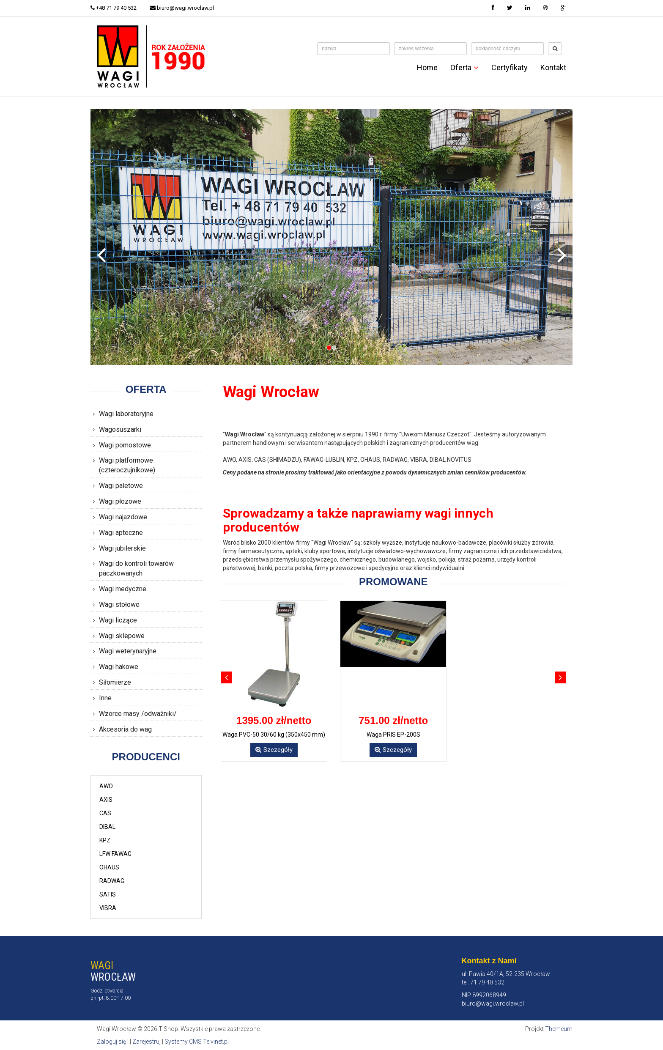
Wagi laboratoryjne (126, 414)
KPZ (104, 840)
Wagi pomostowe (125, 445)
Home (427, 67)
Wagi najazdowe (123, 517)
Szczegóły (274, 750)
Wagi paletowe (121, 486)
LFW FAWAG (115, 853)
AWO (106, 786)
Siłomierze (115, 682)
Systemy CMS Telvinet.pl (196, 1041)
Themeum (559, 1028)
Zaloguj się (111, 1041)
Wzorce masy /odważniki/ (138, 714)
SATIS (107, 894)
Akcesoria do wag (125, 729)
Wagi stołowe (119, 604)
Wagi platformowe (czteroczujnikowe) (127, 465)
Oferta (464, 67)
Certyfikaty (509, 67)
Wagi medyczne (122, 589)
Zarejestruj (146, 1041)
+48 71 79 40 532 (113, 8)
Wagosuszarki (120, 429)
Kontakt (553, 67)
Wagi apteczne (121, 533)
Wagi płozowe (120, 501)
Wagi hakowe (118, 667)
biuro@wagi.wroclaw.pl (182, 8)
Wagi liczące (118, 620)
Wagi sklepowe (122, 636)
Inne (105, 698)
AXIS (105, 799)
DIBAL (107, 826)
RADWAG (111, 880)
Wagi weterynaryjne (127, 651)
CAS (105, 813)
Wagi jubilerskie (122, 548)
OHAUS (109, 867)
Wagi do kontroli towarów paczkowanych (136, 568)
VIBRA (107, 908)
